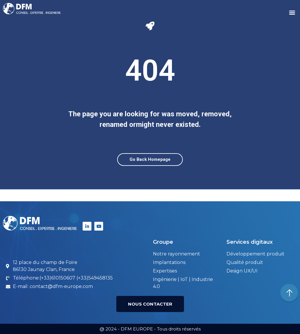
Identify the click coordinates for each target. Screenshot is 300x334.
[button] (292, 12)
